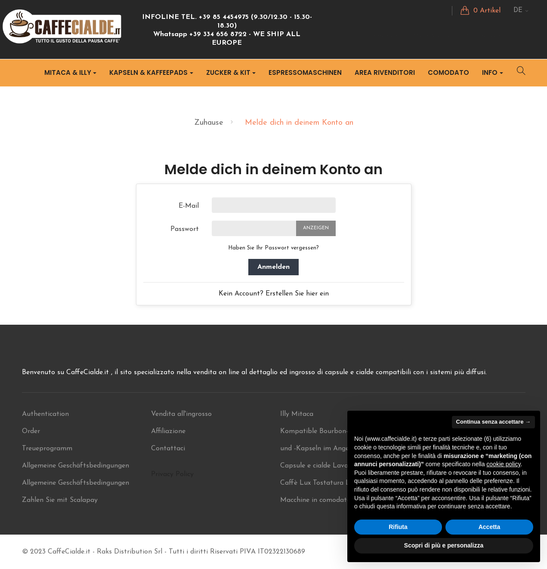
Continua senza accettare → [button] (493, 421)
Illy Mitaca (296, 414)
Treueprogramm (47, 448)
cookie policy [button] (503, 464)
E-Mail (189, 206)
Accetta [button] (490, 526)
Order (31, 431)
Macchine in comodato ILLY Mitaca (336, 500)
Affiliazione (168, 431)
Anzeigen (316, 228)
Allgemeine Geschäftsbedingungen (75, 465)
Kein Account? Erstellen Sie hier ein (274, 293)
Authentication (45, 414)
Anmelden (273, 267)
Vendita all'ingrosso (181, 414)
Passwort (184, 229)
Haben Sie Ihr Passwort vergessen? (273, 248)
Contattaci (168, 448)
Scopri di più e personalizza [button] (443, 545)
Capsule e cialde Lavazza (319, 465)
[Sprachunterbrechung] (521, 11)
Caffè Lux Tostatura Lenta (322, 483)
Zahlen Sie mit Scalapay (60, 500)
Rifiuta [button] (398, 526)
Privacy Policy (172, 474)
